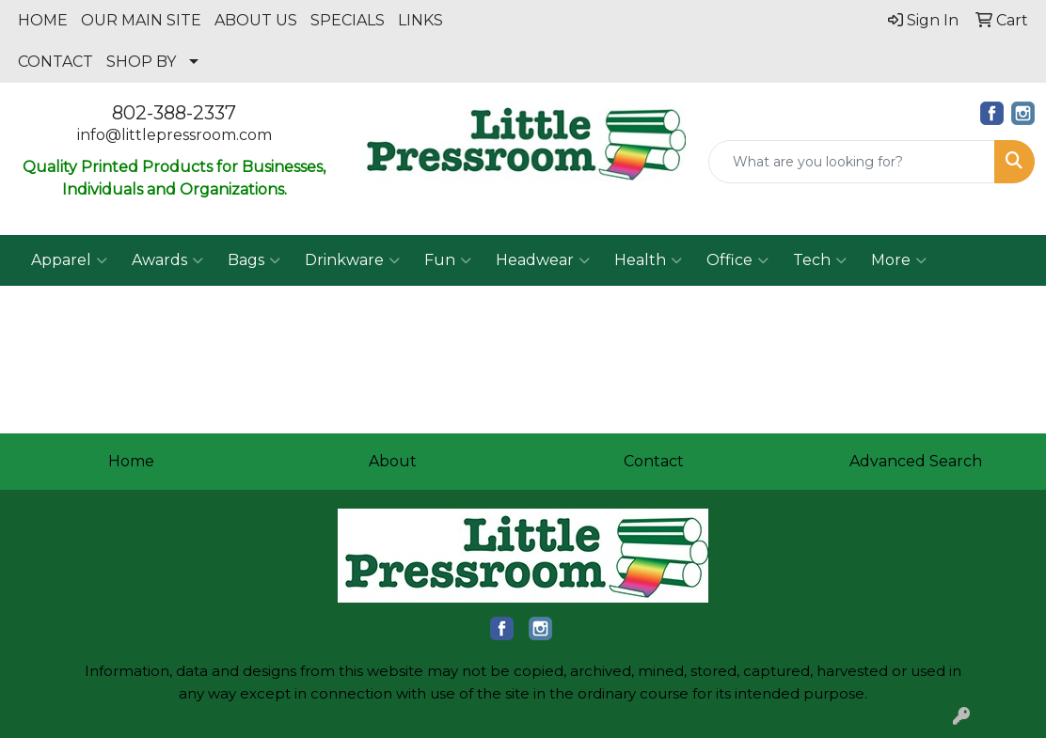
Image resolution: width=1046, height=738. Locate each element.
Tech (820, 260)
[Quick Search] (851, 161)
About (393, 461)
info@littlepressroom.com (174, 135)
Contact (654, 461)
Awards (167, 260)
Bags (254, 260)
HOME (43, 20)
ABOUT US (255, 20)
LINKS (420, 20)
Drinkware (352, 260)
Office (737, 260)
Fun (447, 260)
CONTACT (55, 62)
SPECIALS (347, 20)
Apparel (69, 260)
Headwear (543, 260)
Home (131, 461)
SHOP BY (141, 62)
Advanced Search (915, 461)
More (899, 260)
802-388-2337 (174, 113)
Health (648, 260)
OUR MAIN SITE (141, 20)
